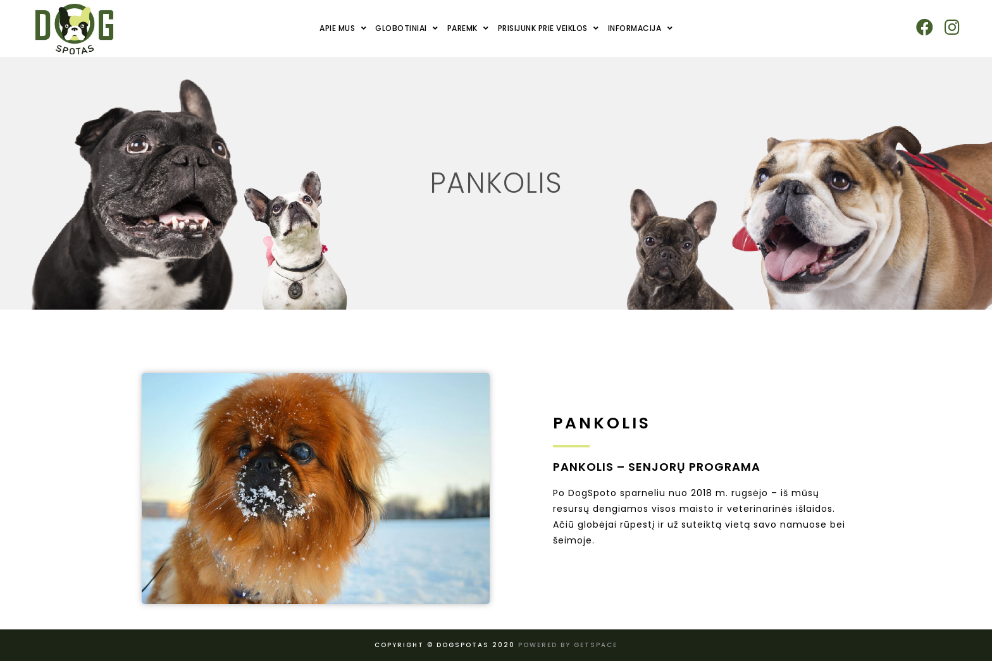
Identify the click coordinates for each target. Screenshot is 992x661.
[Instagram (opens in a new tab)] (951, 27)
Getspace (595, 645)
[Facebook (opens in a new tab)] (924, 27)
